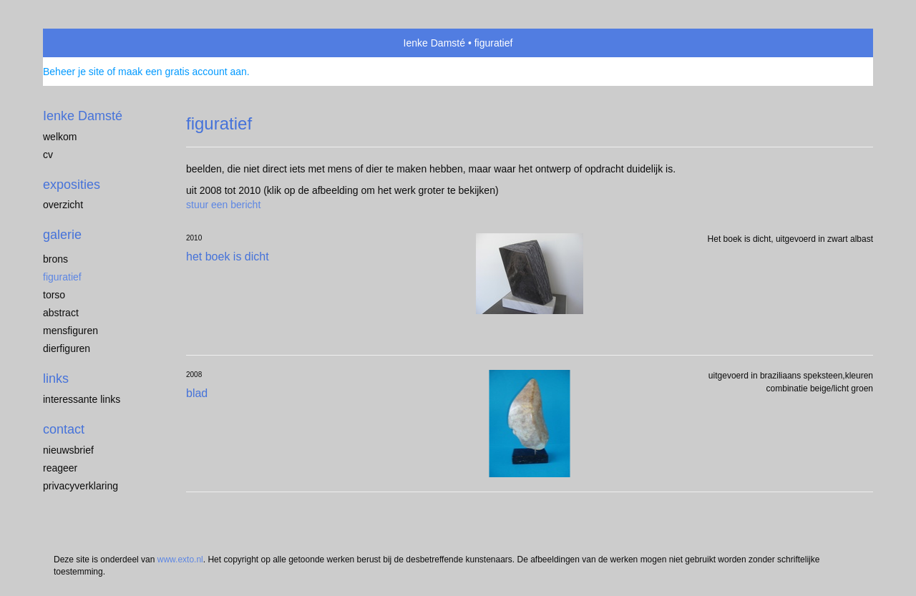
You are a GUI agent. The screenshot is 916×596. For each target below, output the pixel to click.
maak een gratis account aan (182, 71)
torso (54, 295)
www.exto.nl (180, 560)
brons (55, 259)
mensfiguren (70, 330)
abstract (61, 312)
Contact (63, 429)
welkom (60, 136)
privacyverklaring (80, 486)
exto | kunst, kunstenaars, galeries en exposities (83, 43)
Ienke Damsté (434, 43)
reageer (60, 468)
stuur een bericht (223, 204)
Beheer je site (73, 71)
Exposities (71, 184)
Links (56, 378)
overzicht (63, 204)
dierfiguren (66, 348)
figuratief (62, 277)
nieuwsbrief (68, 450)
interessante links (81, 399)
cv (48, 154)
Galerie (62, 235)
